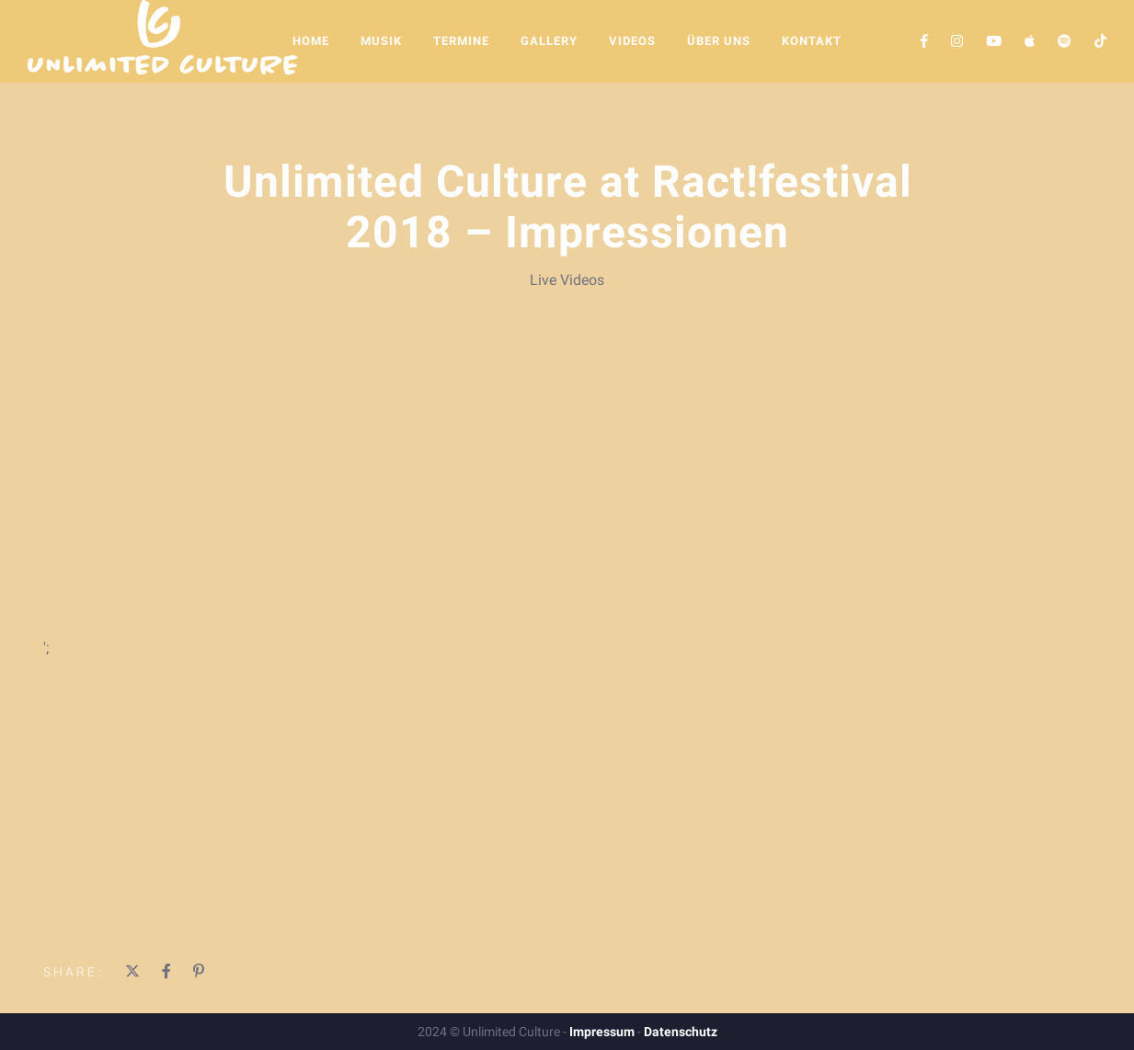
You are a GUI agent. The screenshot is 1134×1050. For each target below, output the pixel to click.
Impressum (602, 1031)
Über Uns (718, 41)
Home (310, 41)
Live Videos (567, 280)
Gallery (549, 41)
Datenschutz (680, 1031)
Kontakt (812, 41)
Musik (381, 41)
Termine (461, 41)
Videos (632, 41)
